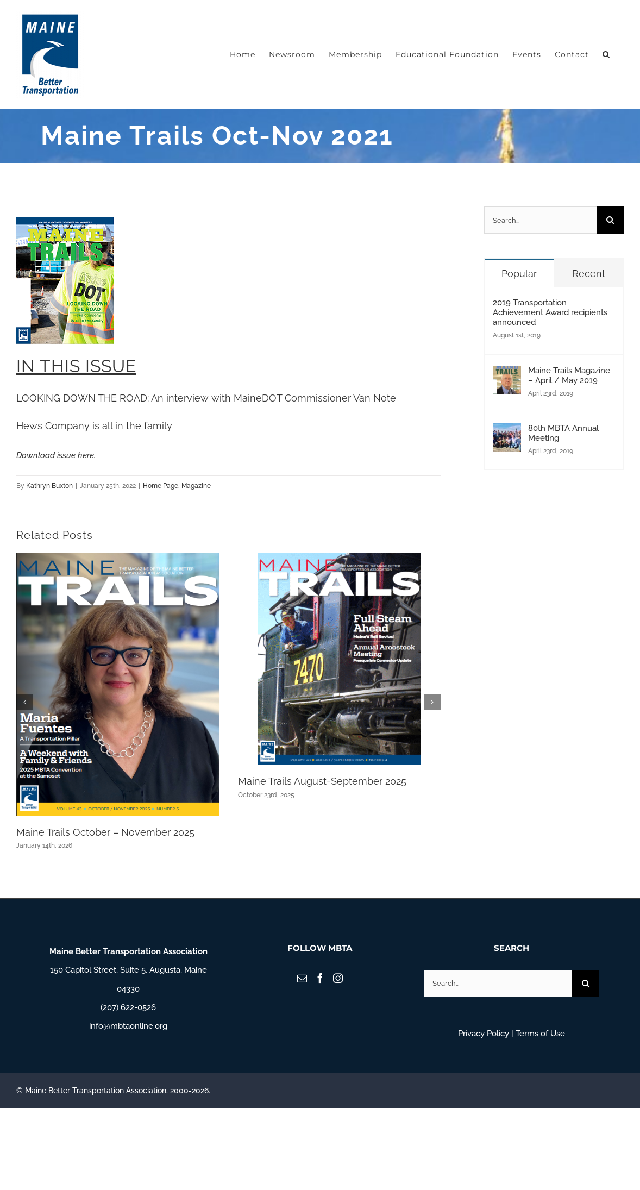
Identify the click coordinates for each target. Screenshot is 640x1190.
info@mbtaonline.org (128, 1026)
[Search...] (540, 220)
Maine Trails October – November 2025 (105, 832)
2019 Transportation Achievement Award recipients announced (550, 312)
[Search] (610, 220)
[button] (606, 54)
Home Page (160, 486)
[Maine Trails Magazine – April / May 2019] (507, 375)
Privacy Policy (483, 1033)
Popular (519, 273)
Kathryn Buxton (49, 486)
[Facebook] (320, 978)
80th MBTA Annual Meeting (563, 433)
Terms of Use (540, 1033)
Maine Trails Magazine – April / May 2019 (569, 375)
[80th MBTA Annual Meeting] (507, 432)
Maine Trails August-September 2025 (322, 781)
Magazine (196, 486)
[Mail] (302, 978)
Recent (588, 273)
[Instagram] (338, 978)
